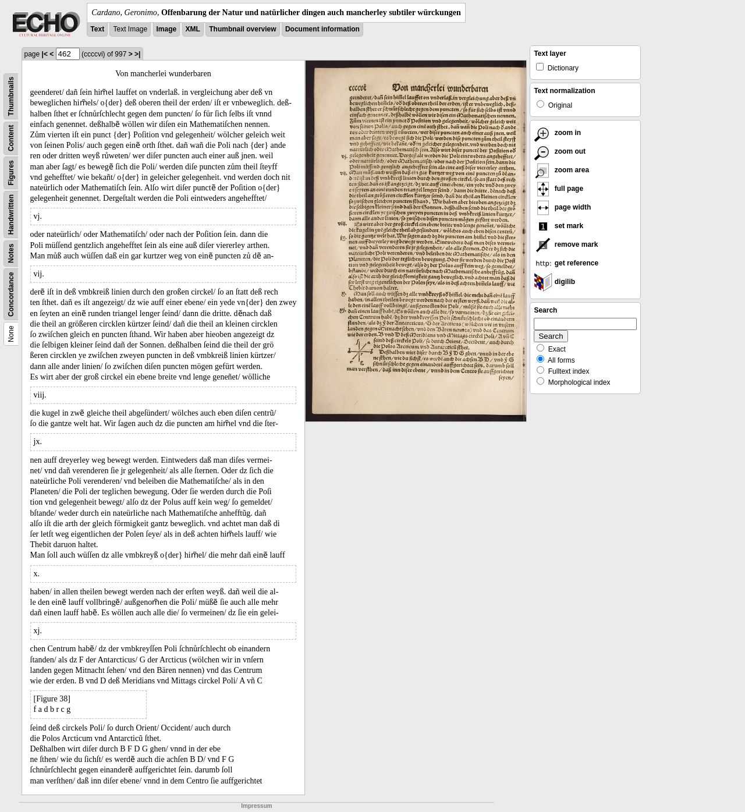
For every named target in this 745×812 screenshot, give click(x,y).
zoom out (560, 151)
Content (11, 138)
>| (137, 54)
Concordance (11, 294)
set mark (558, 226)
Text (97, 29)
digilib (554, 282)
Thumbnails (11, 96)
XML (193, 29)
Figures (11, 172)
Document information (322, 29)
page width (562, 207)
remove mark (566, 244)
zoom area (561, 170)
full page (558, 189)
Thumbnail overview (242, 29)
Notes (11, 253)
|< (45, 54)
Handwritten (11, 214)
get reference (566, 263)
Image (167, 29)
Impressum (256, 806)
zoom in (557, 133)
